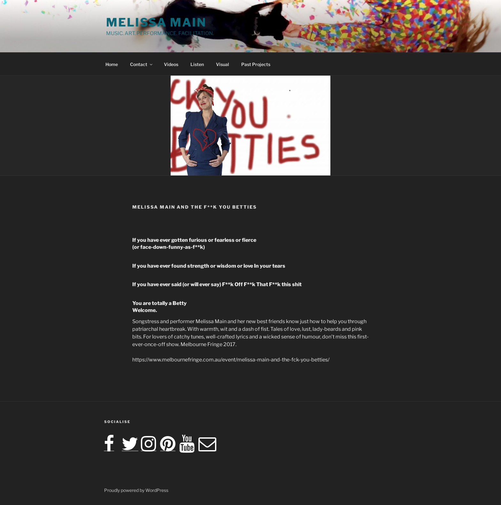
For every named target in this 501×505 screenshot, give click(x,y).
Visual (222, 64)
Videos (171, 64)
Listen (197, 64)
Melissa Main (156, 22)
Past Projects (255, 64)
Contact (141, 64)
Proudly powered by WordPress (136, 490)
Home (111, 64)
